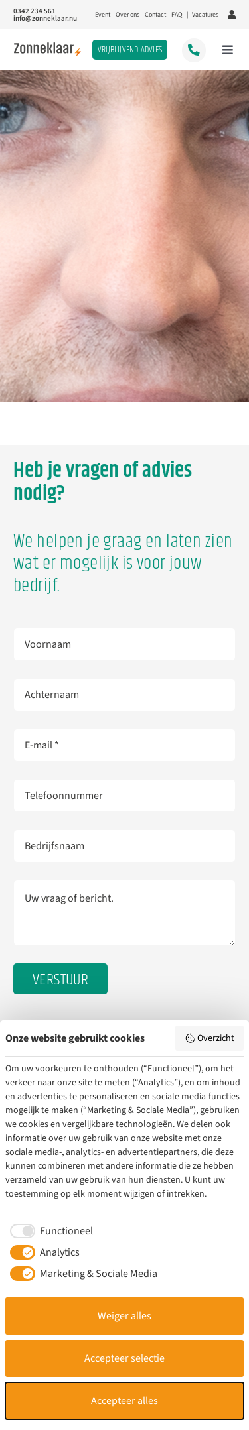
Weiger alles (124, 1316)
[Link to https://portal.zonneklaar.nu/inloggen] (232, 14)
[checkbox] (49, 1231)
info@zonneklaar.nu (45, 18)
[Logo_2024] (47, 47)
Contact (155, 14)
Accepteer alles (124, 1401)
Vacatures (205, 14)
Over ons (127, 14)
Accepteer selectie (124, 1358)
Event (102, 14)
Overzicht (210, 1038)
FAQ (177, 14)
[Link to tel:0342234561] (193, 50)
